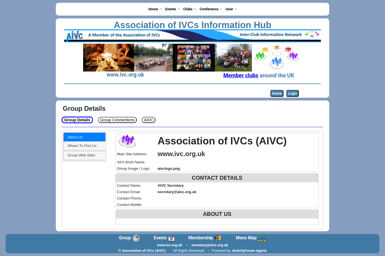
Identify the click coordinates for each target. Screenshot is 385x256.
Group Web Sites (81, 155)
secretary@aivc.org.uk (209, 245)
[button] (154, 9)
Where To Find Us (82, 146)
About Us (75, 137)
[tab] (84, 137)
